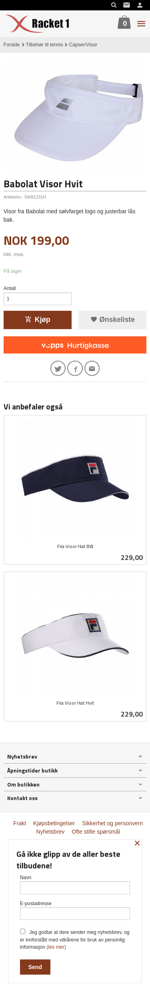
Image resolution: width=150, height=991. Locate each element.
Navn (75, 884)
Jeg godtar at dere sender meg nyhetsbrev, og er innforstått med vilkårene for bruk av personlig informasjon (75, 939)
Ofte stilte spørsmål (96, 831)
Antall (10, 288)
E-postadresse (75, 910)
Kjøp (37, 320)
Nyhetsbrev (50, 831)
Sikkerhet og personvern (112, 823)
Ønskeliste (112, 320)
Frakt (19, 823)
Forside (12, 45)
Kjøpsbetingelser (54, 823)
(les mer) (56, 947)
